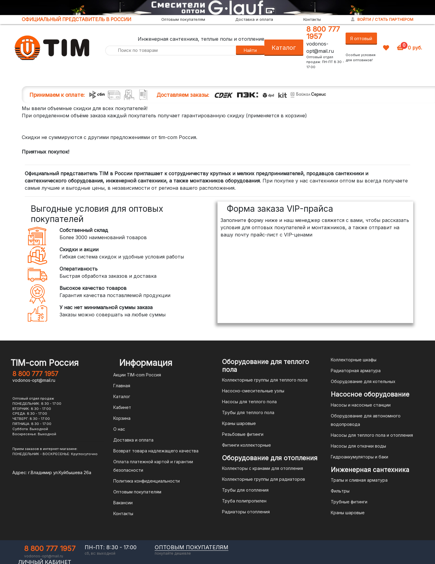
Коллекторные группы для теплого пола (265, 379)
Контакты (312, 19)
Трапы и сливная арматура (359, 480)
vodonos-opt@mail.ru (33, 380)
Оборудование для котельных (363, 381)
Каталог (284, 47)
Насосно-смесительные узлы (253, 390)
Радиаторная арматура (356, 370)
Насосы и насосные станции (361, 404)
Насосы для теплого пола (249, 401)
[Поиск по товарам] (170, 50)
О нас (119, 429)
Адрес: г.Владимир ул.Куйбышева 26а (51, 472)
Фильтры (340, 490)
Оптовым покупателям (183, 19)
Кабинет (122, 407)
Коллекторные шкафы (353, 359)
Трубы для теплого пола (248, 412)
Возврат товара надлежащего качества (155, 450)
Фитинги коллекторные (246, 445)
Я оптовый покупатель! (361, 40)
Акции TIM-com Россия (137, 374)
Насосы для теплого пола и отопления (372, 435)
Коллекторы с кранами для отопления (262, 468)
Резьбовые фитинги (242, 434)
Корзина (121, 418)
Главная (121, 385)
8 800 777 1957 (323, 33)
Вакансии (123, 502)
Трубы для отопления (245, 490)
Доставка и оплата (254, 19)
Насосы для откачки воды (358, 445)
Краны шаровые (239, 423)
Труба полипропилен (244, 500)
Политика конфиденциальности (146, 480)
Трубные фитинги (349, 501)
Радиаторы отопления (246, 511)
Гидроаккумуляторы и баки (359, 456)
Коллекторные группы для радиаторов (263, 479)
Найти (250, 50)
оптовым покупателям (191, 547)
